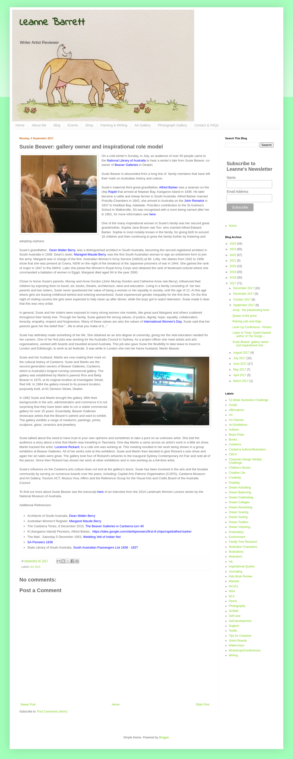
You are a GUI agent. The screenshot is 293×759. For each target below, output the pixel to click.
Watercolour (236, 645)
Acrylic (233, 405)
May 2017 (240, 369)
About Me (39, 125)
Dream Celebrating (241, 497)
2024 (233, 243)
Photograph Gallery (172, 125)
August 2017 (241, 352)
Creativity (235, 477)
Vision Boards (238, 640)
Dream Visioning (239, 527)
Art (32, 566)
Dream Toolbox (238, 522)
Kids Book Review (240, 576)
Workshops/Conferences (245, 650)
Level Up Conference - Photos (251, 327)
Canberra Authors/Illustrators (247, 449)
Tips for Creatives (240, 635)
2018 (233, 277)
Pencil (233, 601)
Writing (233, 655)
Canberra (235, 444)
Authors (234, 429)
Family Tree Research (243, 541)
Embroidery (236, 532)
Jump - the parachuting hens (250, 310)
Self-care (234, 616)
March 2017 (241, 381)
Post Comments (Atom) (52, 711)
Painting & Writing (113, 125)
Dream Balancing (240, 492)
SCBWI (233, 611)
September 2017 (244, 305)
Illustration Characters (243, 547)
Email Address (237, 192)
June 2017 (240, 363)
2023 (233, 249)
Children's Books (240, 467)
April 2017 (240, 375)
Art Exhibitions (238, 424)
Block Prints (236, 434)
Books (233, 439)
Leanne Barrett (52, 22)
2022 (233, 255)
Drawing (234, 482)
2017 (233, 283)
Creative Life (237, 472)
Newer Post (28, 704)
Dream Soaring (238, 512)
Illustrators (235, 556)
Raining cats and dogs (246, 321)
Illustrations (236, 551)
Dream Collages (239, 502)
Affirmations (236, 410)
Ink (231, 561)
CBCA (233, 454)
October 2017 (242, 299)
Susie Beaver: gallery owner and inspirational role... (250, 343)
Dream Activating (240, 487)
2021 (233, 260)
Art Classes (236, 420)
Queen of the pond (244, 316)
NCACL (234, 586)
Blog (57, 125)
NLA (37, 566)
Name (231, 177)
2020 (233, 266)
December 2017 (244, 288)
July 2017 (240, 358)
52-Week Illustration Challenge (248, 400)
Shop (89, 125)
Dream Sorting (238, 517)
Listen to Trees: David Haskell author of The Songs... (251, 334)
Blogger (164, 737)
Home (19, 125)
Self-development (240, 621)
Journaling (235, 571)
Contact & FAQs (206, 125)
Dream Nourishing (240, 507)
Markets (234, 581)
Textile (233, 630)
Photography (237, 606)
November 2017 (244, 293)
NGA (232, 591)
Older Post (202, 704)
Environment (237, 537)
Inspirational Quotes (242, 566)
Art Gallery (143, 125)
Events (73, 125)
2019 (233, 272)
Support (234, 625)
